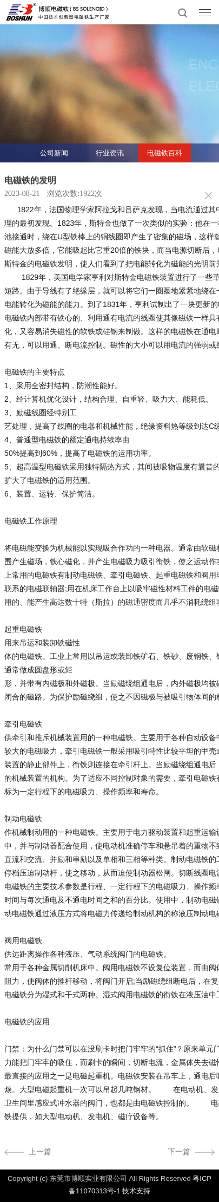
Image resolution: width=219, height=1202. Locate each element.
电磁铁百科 (164, 153)
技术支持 (136, 1191)
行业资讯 (110, 153)
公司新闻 (54, 153)
